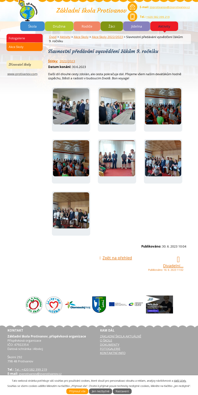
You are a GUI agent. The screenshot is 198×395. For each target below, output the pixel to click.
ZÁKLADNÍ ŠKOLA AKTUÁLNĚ (120, 336)
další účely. (180, 380)
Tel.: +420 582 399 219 (31, 369)
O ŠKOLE (106, 340)
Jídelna (136, 26)
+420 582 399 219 (158, 17)
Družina (59, 26)
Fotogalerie (17, 38)
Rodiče (87, 26)
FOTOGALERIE (110, 349)
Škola (32, 26)
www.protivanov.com (22, 74)
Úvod (53, 37)
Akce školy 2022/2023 (107, 37)
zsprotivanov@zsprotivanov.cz (170, 7)
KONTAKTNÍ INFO (112, 353)
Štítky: (53, 61)
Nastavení (122, 391)
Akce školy (81, 37)
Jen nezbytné (100, 391)
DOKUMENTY (109, 345)
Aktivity (164, 26)
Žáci (111, 26)
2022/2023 (67, 61)
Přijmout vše (77, 391)
